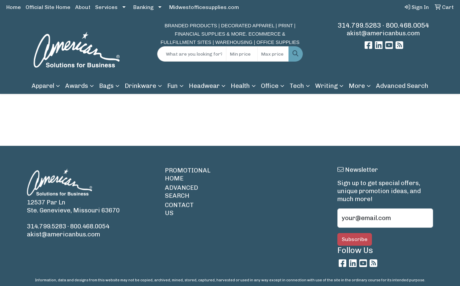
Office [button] (270, 86)
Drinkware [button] (140, 86)
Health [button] (240, 86)
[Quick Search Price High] (273, 54)
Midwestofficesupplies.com (204, 7)
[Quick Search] (191, 54)
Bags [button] (106, 86)
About (82, 7)
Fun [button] (172, 86)
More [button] (357, 86)
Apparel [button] (43, 86)
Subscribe (355, 239)
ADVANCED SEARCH (181, 191)
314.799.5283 (359, 25)
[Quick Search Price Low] (242, 54)
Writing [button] (326, 86)
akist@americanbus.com (383, 33)
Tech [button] (296, 86)
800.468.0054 (407, 25)
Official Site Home (48, 7)
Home (13, 7)
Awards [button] (76, 86)
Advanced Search (402, 86)
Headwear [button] (204, 86)
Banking (143, 7)
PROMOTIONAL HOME (182, 174)
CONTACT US (179, 209)
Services (106, 7)
